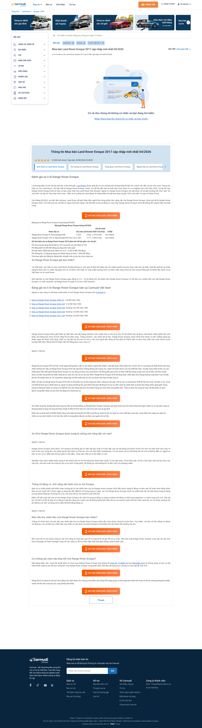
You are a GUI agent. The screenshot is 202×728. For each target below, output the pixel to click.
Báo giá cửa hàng (74, 696)
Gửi (112, 671)
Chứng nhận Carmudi (128, 705)
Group (115, 724)
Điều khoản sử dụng (128, 696)
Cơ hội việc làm (126, 700)
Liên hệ (96, 696)
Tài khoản (184, 4)
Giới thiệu (60, 4)
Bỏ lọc (56, 43)
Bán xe (49, 4)
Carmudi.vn (101, 292)
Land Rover (26, 11)
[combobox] (122, 35)
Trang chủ (15, 11)
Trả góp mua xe (99, 688)
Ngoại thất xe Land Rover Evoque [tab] (151, 167)
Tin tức (72, 4)
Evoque (36, 11)
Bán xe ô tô (71, 688)
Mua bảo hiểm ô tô (100, 684)
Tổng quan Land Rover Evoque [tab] (118, 167)
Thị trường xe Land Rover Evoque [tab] (84, 167)
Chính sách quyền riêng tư (130, 692)
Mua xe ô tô (71, 684)
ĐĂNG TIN (148, 4)
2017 (43, 11)
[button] (30, 44)
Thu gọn (101, 600)
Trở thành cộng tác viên (76, 692)
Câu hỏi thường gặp (101, 692)
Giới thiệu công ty (126, 684)
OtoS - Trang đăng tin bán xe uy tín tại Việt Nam (158, 686)
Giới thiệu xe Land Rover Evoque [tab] (50, 167)
